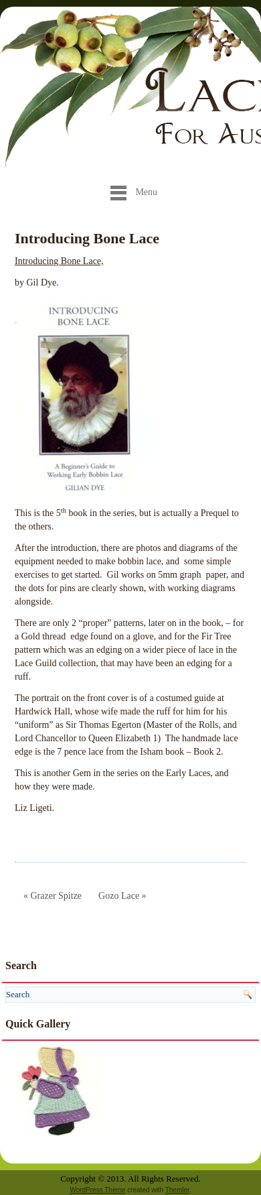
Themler (177, 1190)
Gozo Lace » (122, 896)
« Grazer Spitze (52, 896)
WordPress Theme (97, 1190)
